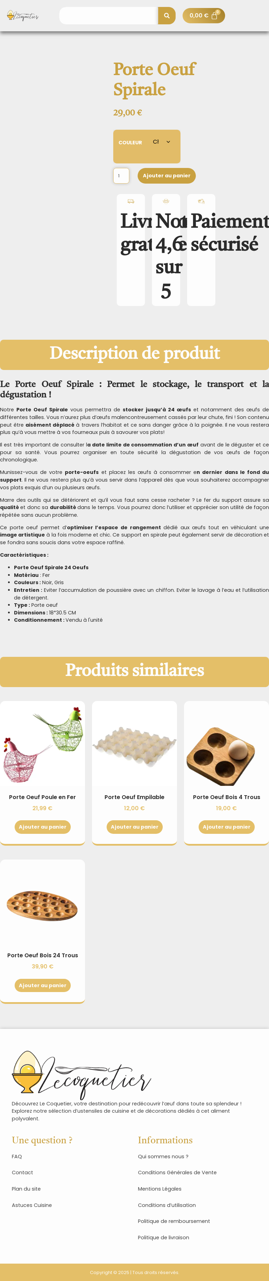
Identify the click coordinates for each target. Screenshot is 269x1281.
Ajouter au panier (167, 175)
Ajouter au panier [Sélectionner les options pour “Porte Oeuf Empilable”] (135, 826)
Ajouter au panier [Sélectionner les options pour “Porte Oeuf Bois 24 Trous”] (43, 985)
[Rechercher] (167, 15)
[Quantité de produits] (121, 175)
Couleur (130, 142)
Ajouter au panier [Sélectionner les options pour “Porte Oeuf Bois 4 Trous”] (227, 826)
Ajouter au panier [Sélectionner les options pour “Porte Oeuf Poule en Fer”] (43, 826)
